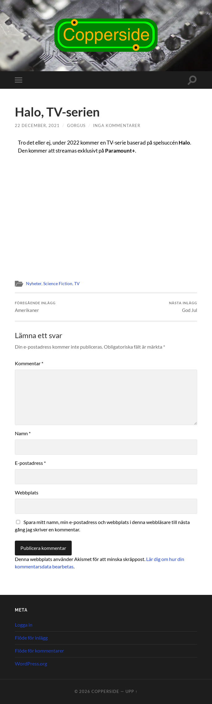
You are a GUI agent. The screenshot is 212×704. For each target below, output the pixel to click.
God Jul (183, 307)
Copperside (105, 691)
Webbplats (26, 492)
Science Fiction (57, 283)
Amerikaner (35, 307)
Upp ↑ (131, 691)
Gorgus (76, 125)
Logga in (23, 625)
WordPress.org (31, 663)
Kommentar (29, 363)
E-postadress (30, 463)
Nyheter (33, 283)
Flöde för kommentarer (39, 650)
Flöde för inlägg (31, 638)
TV (77, 283)
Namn (23, 433)
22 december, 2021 (37, 125)
